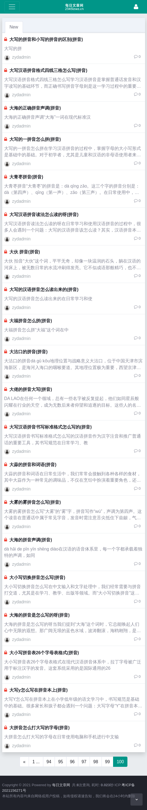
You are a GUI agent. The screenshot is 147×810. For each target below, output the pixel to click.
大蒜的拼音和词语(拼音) (32, 464)
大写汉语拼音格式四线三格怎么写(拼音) (48, 70)
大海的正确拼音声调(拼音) (35, 108)
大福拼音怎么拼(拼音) (30, 320)
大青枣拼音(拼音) (26, 177)
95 (60, 761)
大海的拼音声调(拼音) (30, 540)
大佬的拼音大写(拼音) (30, 389)
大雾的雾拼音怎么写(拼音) (35, 502)
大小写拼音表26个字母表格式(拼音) (44, 652)
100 (120, 761)
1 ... (35, 761)
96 (72, 761)
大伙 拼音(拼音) (24, 252)
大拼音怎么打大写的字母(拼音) (39, 727)
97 (84, 761)
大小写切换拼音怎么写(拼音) (37, 577)
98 (95, 761)
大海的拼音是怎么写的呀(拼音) (39, 615)
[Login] (136, 6)
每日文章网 (61, 785)
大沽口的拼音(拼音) (28, 351)
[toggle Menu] (12, 6)
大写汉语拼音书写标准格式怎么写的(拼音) (50, 427)
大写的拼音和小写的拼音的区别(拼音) (46, 39)
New (14, 27)
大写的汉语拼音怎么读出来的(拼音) (43, 289)
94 (49, 761)
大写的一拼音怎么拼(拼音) (35, 139)
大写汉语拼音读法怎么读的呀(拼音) (43, 214)
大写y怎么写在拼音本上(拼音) (38, 690)
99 (107, 761)
